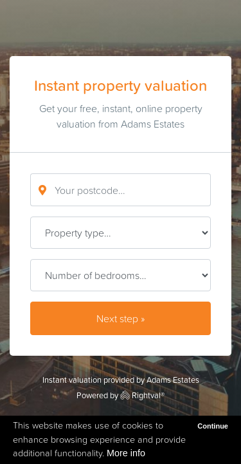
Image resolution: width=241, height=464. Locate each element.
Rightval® (142, 395)
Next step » (120, 318)
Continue (212, 426)
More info (126, 453)
